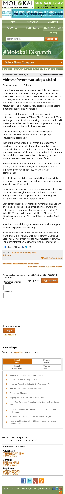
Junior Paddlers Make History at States (25, 389)
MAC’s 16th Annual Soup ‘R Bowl (23, 380)
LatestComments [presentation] (17, 367)
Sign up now (49, 280)
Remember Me (11, 326)
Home (12, 22)
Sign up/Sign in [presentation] (46, 367)
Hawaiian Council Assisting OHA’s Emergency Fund (31, 384)
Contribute (32, 27)
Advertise (53, 22)
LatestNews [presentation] (17, 361)
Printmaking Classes (18, 393)
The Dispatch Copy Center (53, 30)
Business (9, 68)
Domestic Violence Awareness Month (45, 267)
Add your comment (51, 258)
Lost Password (9, 334)
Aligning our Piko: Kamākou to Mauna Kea (27, 398)
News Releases (47, 68)
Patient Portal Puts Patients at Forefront (21, 263)
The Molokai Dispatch (32, 50)
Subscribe (32, 22)
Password (7, 292)
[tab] (17, 361)
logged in (17, 352)
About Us (12, 27)
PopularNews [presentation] (46, 361)
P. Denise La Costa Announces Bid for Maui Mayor (30, 416)
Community (26, 68)
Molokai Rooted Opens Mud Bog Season (26, 375)
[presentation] (17, 310)
